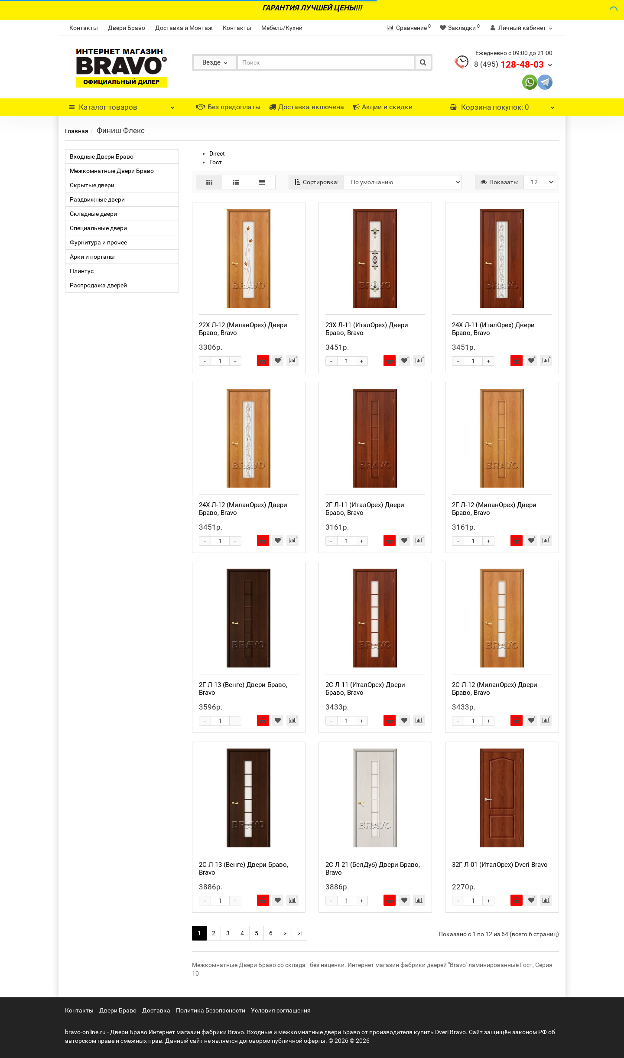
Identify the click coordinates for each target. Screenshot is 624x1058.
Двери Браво (126, 27)
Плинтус (82, 270)
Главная (76, 130)
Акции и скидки (383, 107)
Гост (215, 162)
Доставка (156, 1010)
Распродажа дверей (98, 285)
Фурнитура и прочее (98, 242)
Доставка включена (306, 107)
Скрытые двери (92, 185)
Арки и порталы (92, 256)
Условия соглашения (281, 1010)
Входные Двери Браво (101, 156)
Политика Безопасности (210, 1010)
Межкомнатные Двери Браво (112, 170)
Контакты (83, 27)
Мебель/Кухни (281, 27)
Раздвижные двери (97, 199)
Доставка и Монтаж (184, 27)
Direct (217, 153)
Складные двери (93, 213)
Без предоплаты (228, 107)
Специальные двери (98, 228)
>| (299, 933)
